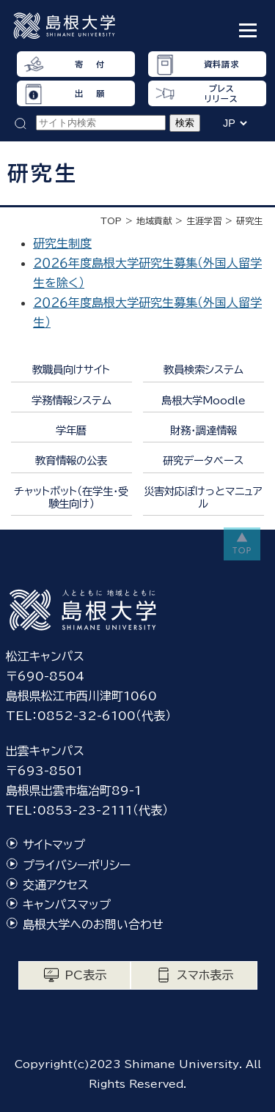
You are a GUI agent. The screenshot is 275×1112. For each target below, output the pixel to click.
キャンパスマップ (67, 905)
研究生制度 (62, 243)
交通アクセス (56, 885)
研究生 (249, 220)
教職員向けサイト (71, 369)
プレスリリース (221, 93)
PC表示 (85, 975)
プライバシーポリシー (77, 865)
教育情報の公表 (71, 460)
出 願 (89, 93)
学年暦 (71, 430)
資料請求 (221, 64)
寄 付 (89, 64)
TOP (111, 220)
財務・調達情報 (203, 430)
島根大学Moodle (203, 400)
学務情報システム (71, 400)
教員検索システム (203, 369)
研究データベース (203, 460)
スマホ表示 (205, 975)
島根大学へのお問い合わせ (93, 924)
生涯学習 (203, 220)
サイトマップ (54, 844)
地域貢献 (154, 220)
